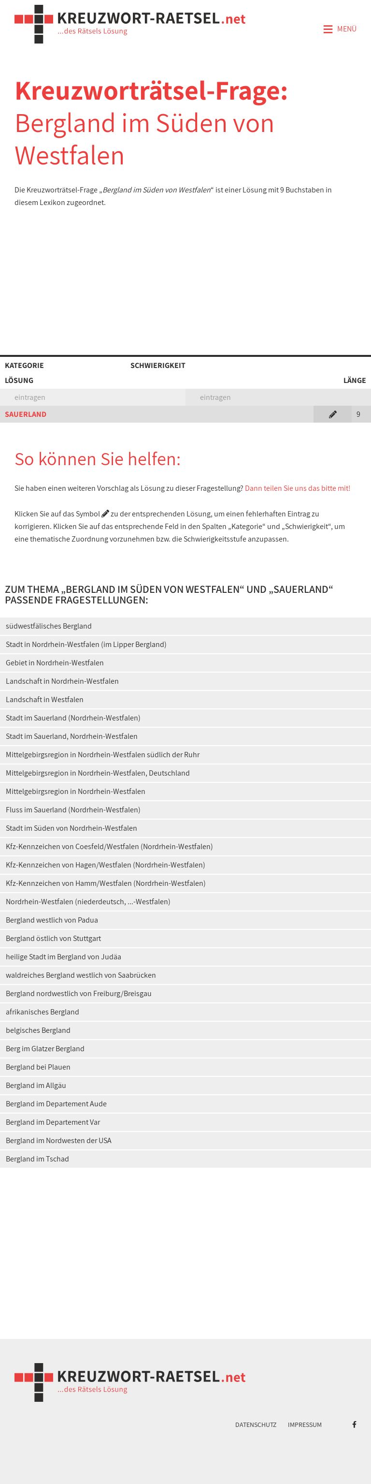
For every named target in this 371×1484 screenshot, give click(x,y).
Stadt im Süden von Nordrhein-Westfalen (71, 828)
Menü (340, 29)
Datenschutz (256, 1424)
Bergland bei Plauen (38, 1067)
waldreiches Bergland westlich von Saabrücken (81, 975)
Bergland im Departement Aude (56, 1104)
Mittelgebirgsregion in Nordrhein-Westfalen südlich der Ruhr (103, 754)
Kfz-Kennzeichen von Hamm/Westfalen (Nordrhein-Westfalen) (106, 883)
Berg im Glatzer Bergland (45, 1048)
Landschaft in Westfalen (45, 699)
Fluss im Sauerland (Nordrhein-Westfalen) (73, 810)
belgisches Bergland (38, 1030)
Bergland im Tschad (37, 1159)
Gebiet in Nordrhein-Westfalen (55, 663)
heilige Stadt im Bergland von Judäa (63, 957)
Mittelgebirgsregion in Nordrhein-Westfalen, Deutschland (98, 773)
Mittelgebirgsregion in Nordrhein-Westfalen (75, 791)
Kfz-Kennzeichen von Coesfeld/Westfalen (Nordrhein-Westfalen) (109, 846)
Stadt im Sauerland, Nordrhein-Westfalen (72, 736)
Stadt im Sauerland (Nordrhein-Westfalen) (73, 718)
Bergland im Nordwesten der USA (59, 1140)
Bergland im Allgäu (36, 1085)
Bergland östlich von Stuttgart (53, 938)
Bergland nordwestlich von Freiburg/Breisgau (79, 993)
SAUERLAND (25, 414)
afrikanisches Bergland (42, 1012)
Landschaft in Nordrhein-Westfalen (62, 681)
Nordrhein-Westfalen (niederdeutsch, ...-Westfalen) (88, 901)
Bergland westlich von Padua (52, 920)
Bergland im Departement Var (53, 1122)
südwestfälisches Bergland (49, 626)
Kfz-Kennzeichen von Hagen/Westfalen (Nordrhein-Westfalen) (105, 865)
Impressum (305, 1424)
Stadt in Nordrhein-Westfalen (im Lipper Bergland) (86, 644)
